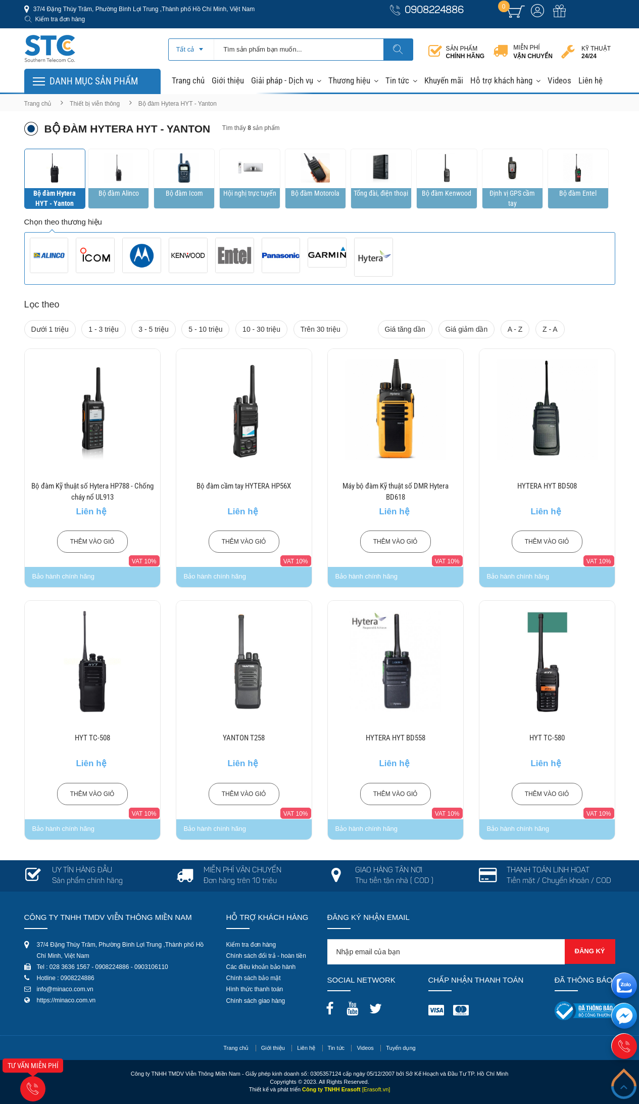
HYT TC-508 (92, 737)
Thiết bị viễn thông (95, 103)
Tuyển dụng (400, 1048)
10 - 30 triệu (261, 329)
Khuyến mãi (443, 80)
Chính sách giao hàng (255, 1000)
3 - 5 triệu (153, 329)
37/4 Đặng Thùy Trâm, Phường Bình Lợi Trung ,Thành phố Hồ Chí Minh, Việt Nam (143, 9)
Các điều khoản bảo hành (261, 966)
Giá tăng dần (405, 329)
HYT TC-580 (547, 737)
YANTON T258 (244, 737)
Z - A (550, 329)
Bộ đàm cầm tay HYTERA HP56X (243, 486)
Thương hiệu (349, 80)
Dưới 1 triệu (50, 329)
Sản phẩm (465, 52)
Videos (559, 80)
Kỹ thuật (596, 52)
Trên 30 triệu (320, 329)
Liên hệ (590, 80)
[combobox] (191, 46)
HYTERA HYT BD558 (395, 737)
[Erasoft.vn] (376, 1089)
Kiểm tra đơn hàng (60, 19)
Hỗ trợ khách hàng (501, 80)
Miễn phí (533, 52)
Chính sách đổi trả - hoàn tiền (266, 955)
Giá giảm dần (467, 329)
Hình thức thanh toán (254, 989)
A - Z (515, 329)
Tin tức (397, 80)
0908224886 (434, 11)
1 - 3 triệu (103, 329)
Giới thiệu (228, 80)
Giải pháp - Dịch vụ (282, 80)
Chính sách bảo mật (253, 978)
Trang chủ (188, 80)
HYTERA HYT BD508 (547, 486)
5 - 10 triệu (205, 329)
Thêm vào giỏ (92, 541)
